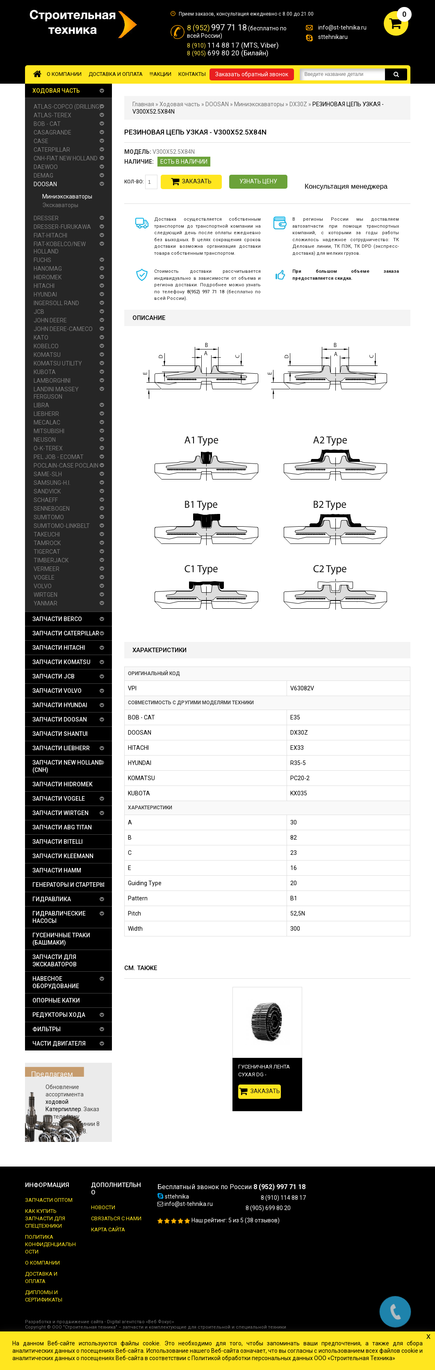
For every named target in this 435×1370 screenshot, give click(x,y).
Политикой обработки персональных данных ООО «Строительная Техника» (293, 1358)
